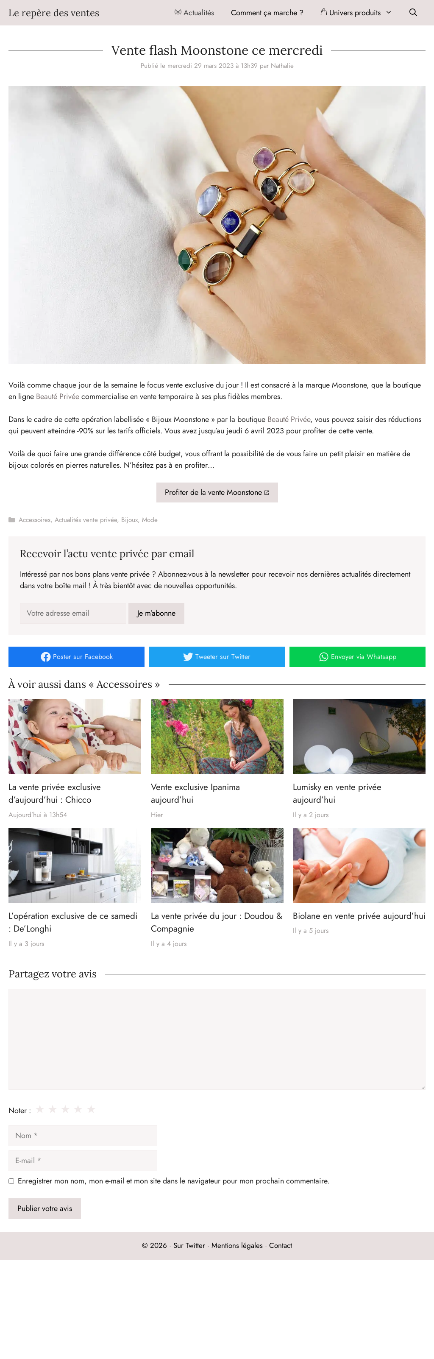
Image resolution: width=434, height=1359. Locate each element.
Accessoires (34, 520)
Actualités (194, 12)
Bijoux (129, 520)
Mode (150, 520)
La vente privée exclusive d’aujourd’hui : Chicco (54, 793)
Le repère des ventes (53, 13)
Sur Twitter (189, 1245)
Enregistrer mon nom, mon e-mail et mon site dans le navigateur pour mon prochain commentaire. (173, 1180)
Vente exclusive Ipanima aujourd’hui (195, 793)
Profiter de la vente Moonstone (213, 492)
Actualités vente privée (86, 520)
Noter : (19, 1110)
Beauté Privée (57, 396)
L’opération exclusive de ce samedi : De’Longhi (72, 922)
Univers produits (360, 12)
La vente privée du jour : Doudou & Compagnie (216, 922)
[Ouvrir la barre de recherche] (413, 12)
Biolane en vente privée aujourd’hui (359, 916)
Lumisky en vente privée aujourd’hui (337, 793)
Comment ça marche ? (267, 12)
